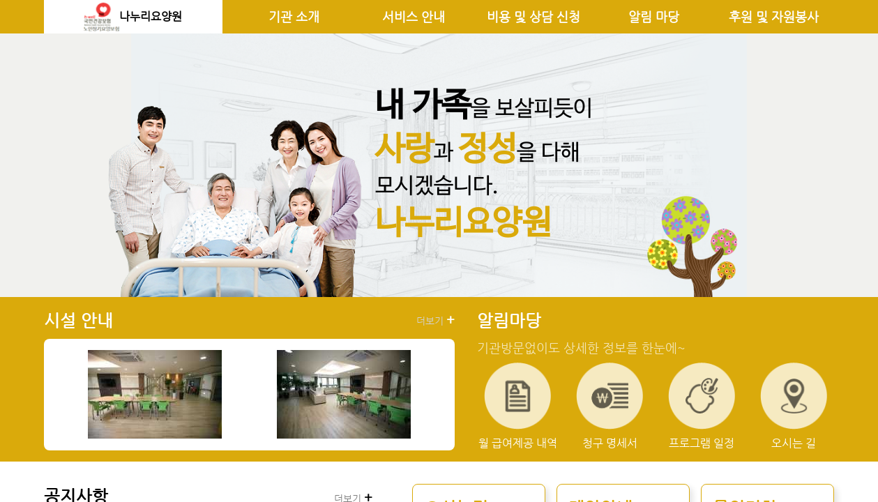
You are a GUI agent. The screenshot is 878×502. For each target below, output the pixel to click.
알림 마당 (653, 17)
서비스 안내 (413, 17)
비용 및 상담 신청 (533, 17)
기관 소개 (293, 17)
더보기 (435, 320)
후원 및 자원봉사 (774, 17)
